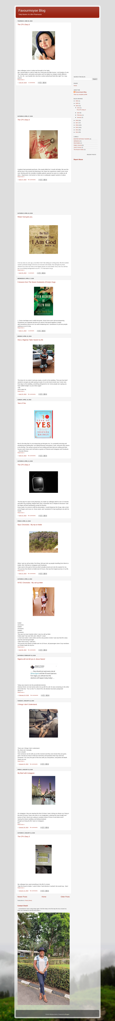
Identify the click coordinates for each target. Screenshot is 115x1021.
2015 (77, 127)
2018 (77, 120)
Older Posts (65, 897)
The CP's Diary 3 (24, 836)
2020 (77, 103)
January (79, 117)
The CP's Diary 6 (24, 24)
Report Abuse (78, 159)
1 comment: (31, 273)
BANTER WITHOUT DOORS (81, 139)
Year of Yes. (22, 403)
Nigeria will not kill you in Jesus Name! (31, 659)
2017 (77, 122)
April (78, 112)
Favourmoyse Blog (31, 10)
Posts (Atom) (28, 900)
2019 (77, 105)
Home (44, 897)
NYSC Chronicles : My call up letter (30, 583)
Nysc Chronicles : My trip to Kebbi (30, 525)
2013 (77, 132)
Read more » (21, 79)
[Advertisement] (44, 100)
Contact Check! (23, 906)
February (79, 115)
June (78, 107)
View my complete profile (80, 94)
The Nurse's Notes (79, 149)
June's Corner (77, 147)
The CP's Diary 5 (24, 120)
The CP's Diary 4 (24, 465)
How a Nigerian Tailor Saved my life (30, 340)
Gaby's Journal (78, 145)
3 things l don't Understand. (27, 704)
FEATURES (77, 143)
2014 (77, 130)
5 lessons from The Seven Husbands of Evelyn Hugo (37, 282)
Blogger (67, 1014)
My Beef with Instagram (26, 773)
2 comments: (31, 82)
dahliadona (77, 141)
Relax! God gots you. (25, 217)
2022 (77, 101)
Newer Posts (22, 897)
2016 (77, 125)
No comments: (32, 179)
